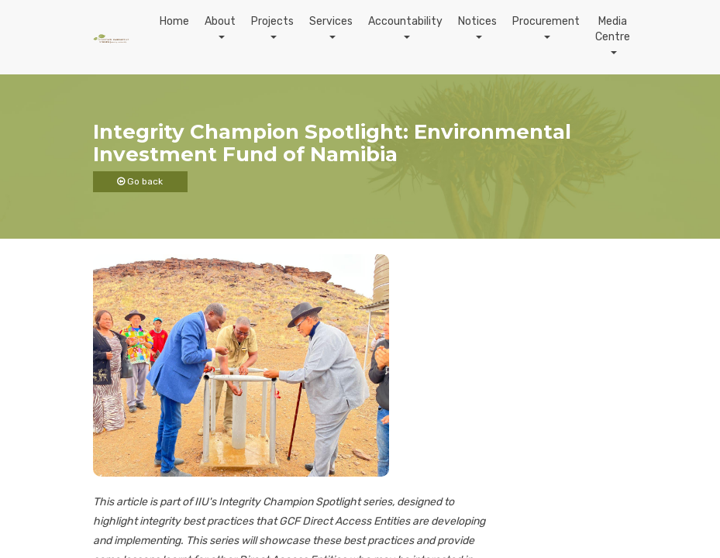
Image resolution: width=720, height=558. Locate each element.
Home (174, 21)
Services (331, 21)
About (220, 21)
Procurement (546, 21)
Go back (140, 181)
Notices (477, 21)
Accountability (405, 21)
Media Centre (612, 29)
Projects (272, 21)
